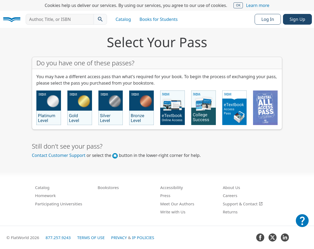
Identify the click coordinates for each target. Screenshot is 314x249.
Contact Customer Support (58, 155)
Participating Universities (58, 203)
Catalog (123, 19)
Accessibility (171, 187)
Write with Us (172, 211)
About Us (231, 187)
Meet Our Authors (177, 203)
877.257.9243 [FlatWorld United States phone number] (58, 237)
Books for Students (159, 19)
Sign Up (297, 19)
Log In (267, 19)
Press (165, 195)
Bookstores (108, 187)
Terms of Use (91, 237)
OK (238, 5)
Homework (45, 195)
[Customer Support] (302, 224)
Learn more (257, 5)
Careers (230, 195)
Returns (230, 211)
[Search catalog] (100, 19)
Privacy (119, 237)
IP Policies (143, 237)
